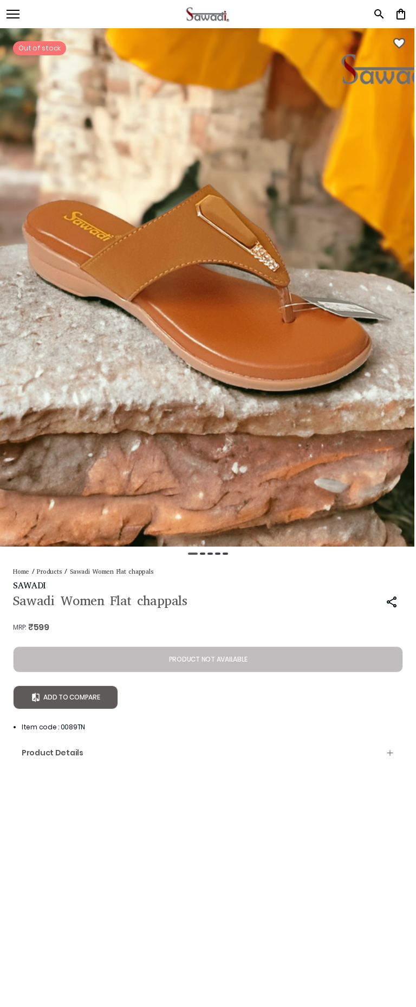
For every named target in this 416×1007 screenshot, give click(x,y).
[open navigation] (13, 14)
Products (49, 571)
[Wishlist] (399, 43)
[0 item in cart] (400, 14)
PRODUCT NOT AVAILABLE (208, 659)
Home (21, 571)
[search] (379, 14)
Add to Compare (65, 697)
